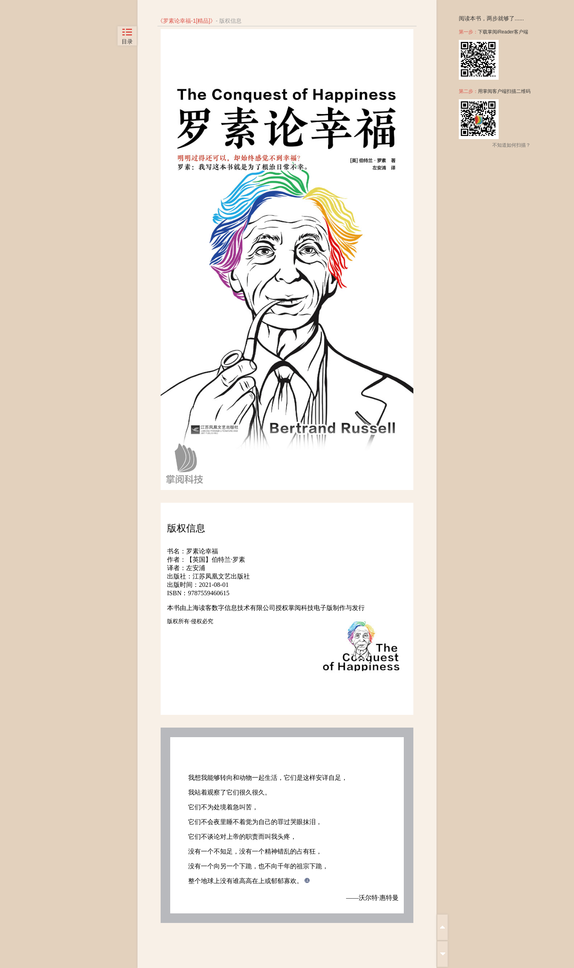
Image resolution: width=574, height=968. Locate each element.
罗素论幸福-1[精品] (186, 21)
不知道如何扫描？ (511, 145)
